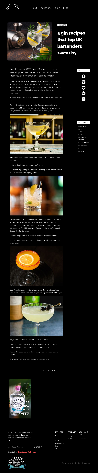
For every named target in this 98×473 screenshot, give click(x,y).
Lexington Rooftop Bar (40, 81)
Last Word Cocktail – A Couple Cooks (33, 340)
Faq (56, 446)
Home (34, 8)
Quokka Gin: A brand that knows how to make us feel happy (20, 403)
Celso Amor (14, 344)
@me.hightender (36, 158)
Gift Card (58, 448)
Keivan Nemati (15, 219)
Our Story (46, 8)
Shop (57, 8)
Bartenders (83, 143)
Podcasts (82, 145)
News (80, 134)
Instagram (71, 436)
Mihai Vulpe (14, 158)
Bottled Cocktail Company (19, 231)
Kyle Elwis (13, 81)
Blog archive (5, 419)
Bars (80, 148)
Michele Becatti (19, 293)
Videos (81, 151)
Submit (38, 447)
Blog (65, 8)
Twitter (70, 438)
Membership (59, 443)
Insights (62, 25)
